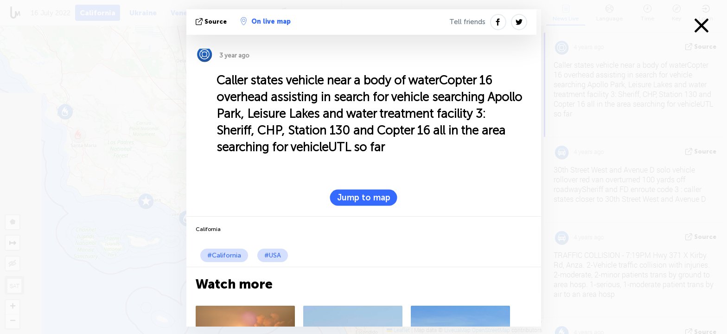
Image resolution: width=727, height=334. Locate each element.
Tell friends (467, 22)
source (212, 21)
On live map (266, 21)
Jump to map (363, 198)
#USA (272, 255)
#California (224, 255)
